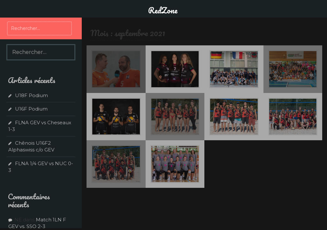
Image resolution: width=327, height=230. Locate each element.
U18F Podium (31, 95)
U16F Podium (31, 109)
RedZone (163, 10)
